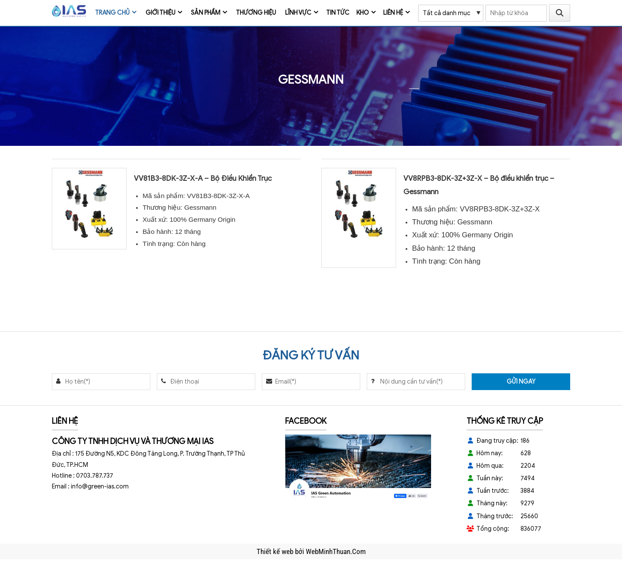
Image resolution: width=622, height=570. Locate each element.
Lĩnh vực (298, 12)
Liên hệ (393, 12)
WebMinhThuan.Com (336, 551)
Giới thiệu (160, 12)
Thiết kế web (276, 551)
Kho (362, 12)
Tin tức (337, 12)
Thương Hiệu (256, 12)
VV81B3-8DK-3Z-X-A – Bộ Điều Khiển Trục (203, 178)
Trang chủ (112, 12)
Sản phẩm (205, 12)
